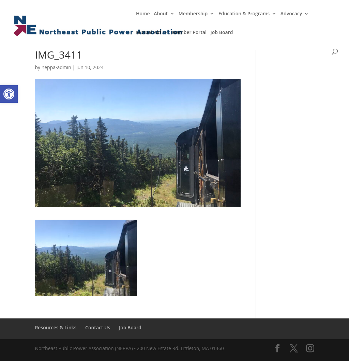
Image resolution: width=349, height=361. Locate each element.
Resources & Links (55, 327)
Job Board (222, 32)
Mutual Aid (148, 32)
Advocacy (291, 14)
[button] (9, 94)
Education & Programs (244, 14)
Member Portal (189, 32)
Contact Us (97, 327)
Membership (193, 14)
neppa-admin (56, 67)
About (161, 14)
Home (143, 14)
